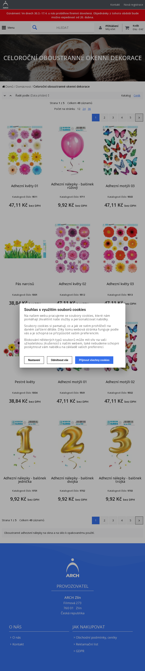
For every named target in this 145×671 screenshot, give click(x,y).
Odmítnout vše (59, 360)
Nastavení (34, 360)
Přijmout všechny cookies (94, 360)
